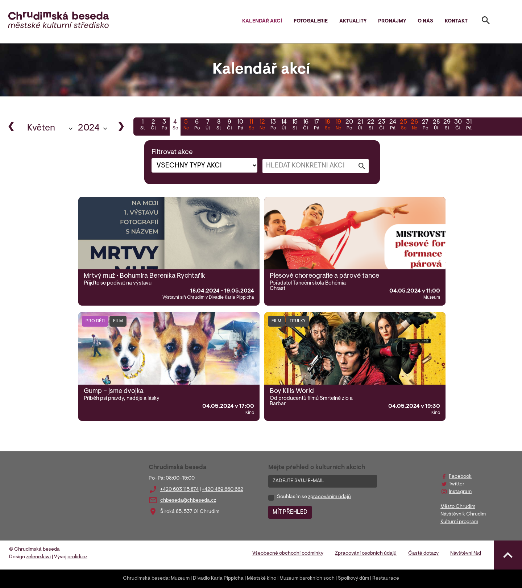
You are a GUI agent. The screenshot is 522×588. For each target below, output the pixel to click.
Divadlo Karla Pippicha (218, 578)
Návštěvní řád (465, 553)
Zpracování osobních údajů (366, 553)
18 (327, 125)
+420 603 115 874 (179, 489)
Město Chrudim (457, 506)
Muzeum (180, 578)
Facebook (460, 476)
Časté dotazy (423, 553)
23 (381, 125)
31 (468, 125)
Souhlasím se (314, 497)
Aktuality (352, 21)
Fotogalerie (311, 21)
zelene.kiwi (38, 557)
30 (457, 125)
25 (403, 125)
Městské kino (261, 578)
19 (338, 125)
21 (360, 125)
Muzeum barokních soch (307, 578)
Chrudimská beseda (146, 578)
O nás (425, 21)
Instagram (460, 491)
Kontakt (456, 21)
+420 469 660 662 (222, 489)
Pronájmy (392, 21)
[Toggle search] (485, 22)
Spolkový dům (353, 578)
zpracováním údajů (329, 497)
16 (305, 125)
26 (414, 125)
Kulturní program (459, 522)
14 (283, 125)
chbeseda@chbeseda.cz (188, 500)
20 (349, 125)
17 (316, 125)
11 (251, 125)
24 (392, 125)
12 (262, 125)
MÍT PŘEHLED (290, 512)
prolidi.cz (77, 557)
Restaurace (385, 578)
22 (370, 125)
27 (425, 125)
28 (436, 125)
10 (240, 125)
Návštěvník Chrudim (463, 514)
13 (273, 125)
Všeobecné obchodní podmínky (287, 553)
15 (294, 125)
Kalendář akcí (262, 21)
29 (447, 125)
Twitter (456, 484)
